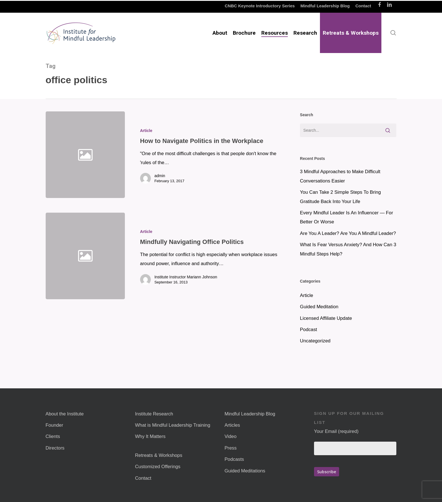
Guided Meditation (319, 306)
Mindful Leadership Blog (249, 414)
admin (159, 175)
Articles (232, 425)
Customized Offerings (157, 466)
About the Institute (65, 414)
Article (146, 130)
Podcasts (234, 459)
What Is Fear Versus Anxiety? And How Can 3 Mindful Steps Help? (348, 249)
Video (230, 436)
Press (230, 448)
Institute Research (154, 414)
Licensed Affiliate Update (326, 318)
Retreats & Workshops (158, 455)
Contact (143, 478)
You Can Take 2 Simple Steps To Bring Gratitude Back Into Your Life (340, 197)
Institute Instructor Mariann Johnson (185, 280)
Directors (55, 448)
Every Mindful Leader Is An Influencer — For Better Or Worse (346, 217)
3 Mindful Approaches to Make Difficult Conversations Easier (340, 176)
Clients (53, 436)
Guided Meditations (244, 471)
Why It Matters (150, 436)
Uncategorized (315, 341)
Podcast (308, 329)
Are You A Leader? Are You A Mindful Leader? (348, 233)
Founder (54, 425)
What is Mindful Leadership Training (172, 425)
